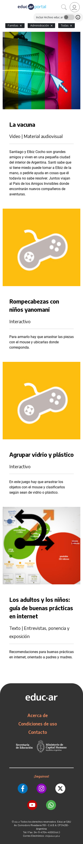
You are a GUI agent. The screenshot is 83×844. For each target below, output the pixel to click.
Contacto (37, 732)
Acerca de (37, 715)
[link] (75, 7)
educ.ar (17, 822)
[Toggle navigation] (4, 2)
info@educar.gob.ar (52, 836)
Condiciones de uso (37, 723)
